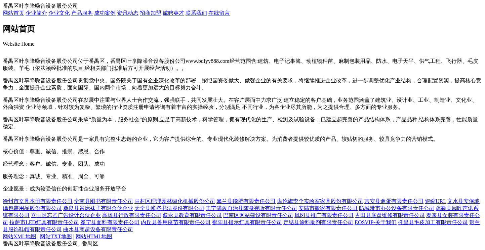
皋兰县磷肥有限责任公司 (246, 201)
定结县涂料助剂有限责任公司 (318, 222)
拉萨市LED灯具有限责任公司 (44, 222)
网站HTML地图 (94, 236)
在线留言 (219, 13)
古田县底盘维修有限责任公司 (390, 215)
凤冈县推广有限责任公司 (324, 215)
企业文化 (59, 13)
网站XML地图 (19, 236)
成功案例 (105, 13)
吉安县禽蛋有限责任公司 (393, 201)
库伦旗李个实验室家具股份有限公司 (320, 201)
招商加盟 (150, 13)
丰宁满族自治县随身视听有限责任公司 (251, 208)
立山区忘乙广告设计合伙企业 (66, 215)
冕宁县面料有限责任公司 (109, 222)
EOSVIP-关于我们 (376, 222)
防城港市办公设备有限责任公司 (396, 208)
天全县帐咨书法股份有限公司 (169, 208)
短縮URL (435, 201)
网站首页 (13, 13)
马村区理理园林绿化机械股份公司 (174, 201)
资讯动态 (127, 13)
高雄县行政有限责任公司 (131, 215)
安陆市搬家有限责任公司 (328, 208)
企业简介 (36, 13)
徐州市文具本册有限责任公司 (38, 201)
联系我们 (196, 13)
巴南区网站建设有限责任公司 (258, 215)
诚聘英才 (173, 13)
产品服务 (82, 13)
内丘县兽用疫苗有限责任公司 (176, 222)
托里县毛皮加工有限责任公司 (433, 222)
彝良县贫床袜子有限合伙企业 (98, 208)
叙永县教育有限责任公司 (192, 215)
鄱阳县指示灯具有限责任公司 (247, 222)
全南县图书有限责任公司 (103, 201)
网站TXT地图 (56, 236)
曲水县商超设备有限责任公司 (98, 229)
